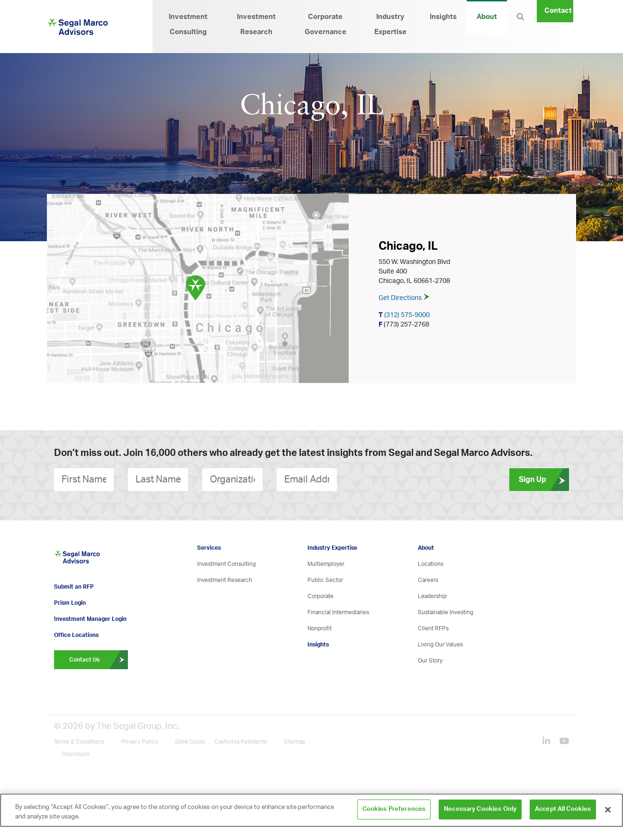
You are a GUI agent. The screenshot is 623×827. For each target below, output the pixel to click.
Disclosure (76, 751)
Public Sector (325, 580)
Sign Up (544, 479)
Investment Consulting (188, 24)
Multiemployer (325, 564)
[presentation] (394, 479)
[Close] (607, 809)
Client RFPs (433, 628)
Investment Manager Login (90, 616)
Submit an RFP (74, 584)
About (487, 16)
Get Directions (404, 298)
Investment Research (256, 24)
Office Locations (76, 632)
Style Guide (190, 739)
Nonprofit (319, 628)
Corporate (320, 596)
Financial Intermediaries (338, 612)
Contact (558, 10)
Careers (428, 580)
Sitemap (294, 739)
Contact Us (98, 656)
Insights (443, 16)
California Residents (241, 739)
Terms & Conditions (79, 739)
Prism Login (70, 600)
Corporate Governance (325, 24)
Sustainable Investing (445, 612)
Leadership (432, 596)
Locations (430, 564)
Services (209, 548)
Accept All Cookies (563, 809)
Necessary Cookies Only (480, 809)
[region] (311, 810)
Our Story (430, 660)
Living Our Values (440, 644)
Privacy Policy (139, 739)
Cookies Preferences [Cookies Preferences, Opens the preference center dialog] (393, 809)
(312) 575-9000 (404, 315)
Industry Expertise (390, 24)
